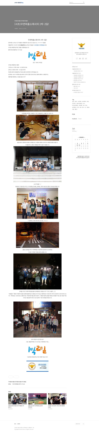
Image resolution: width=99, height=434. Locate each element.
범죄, (83, 107)
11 (77, 145)
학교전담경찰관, (75, 105)
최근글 (73, 114)
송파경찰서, (84, 101)
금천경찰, (80, 101)
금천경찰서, (74, 107)
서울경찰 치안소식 (78, 78)
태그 (15, 423)
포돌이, (76, 101)
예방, (88, 101)
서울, (73, 109)
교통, (81, 107)
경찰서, (76, 109)
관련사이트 (78, 423)
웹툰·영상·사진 (76, 84)
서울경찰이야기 (76, 73)
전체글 (75, 66)
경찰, (73, 101)
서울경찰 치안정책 (78, 75)
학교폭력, (74, 103)
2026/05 (81, 137)
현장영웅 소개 (78, 80)
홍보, (86, 105)
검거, (84, 105)
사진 (76, 88)
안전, (78, 107)
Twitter (80, 118)
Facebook (74, 118)
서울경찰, (80, 105)
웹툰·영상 (77, 86)
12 (79, 145)
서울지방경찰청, (79, 103)
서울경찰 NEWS (76, 69)
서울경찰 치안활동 (78, 77)
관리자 (19, 423)
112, (85, 107)
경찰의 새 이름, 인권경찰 (80, 82)
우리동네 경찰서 (76, 90)
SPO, (84, 103)
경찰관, (88, 107)
